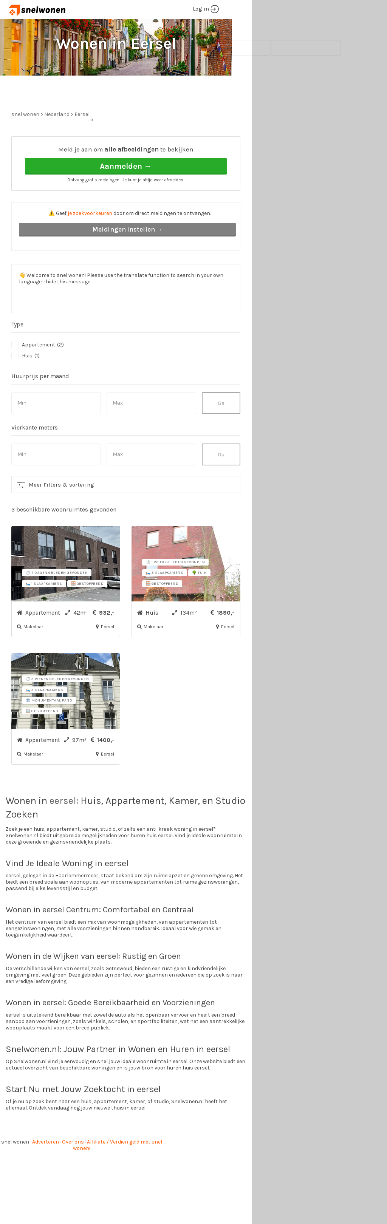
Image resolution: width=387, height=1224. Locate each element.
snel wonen (15, 1170)
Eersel (82, 142)
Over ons (73, 1170)
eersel (63, 829)
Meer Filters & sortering (61, 513)
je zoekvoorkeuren (90, 241)
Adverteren (45, 1170)
